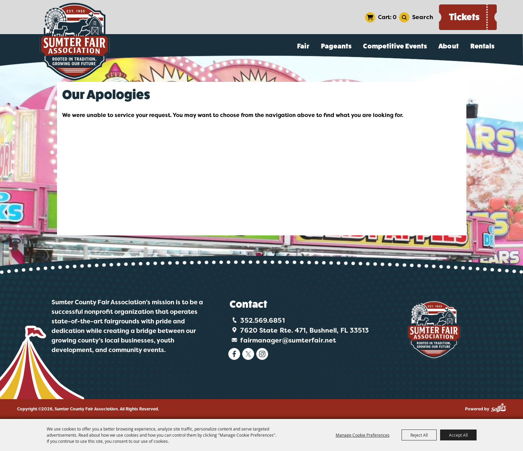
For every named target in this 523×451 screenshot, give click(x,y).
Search (422, 17)
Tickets (464, 17)
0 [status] (394, 17)
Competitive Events (395, 46)
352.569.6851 (262, 320)
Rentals (482, 46)
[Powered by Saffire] (498, 407)
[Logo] (433, 330)
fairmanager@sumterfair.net (288, 340)
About (448, 46)
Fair (303, 46)
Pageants (336, 46)
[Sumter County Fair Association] (75, 42)
